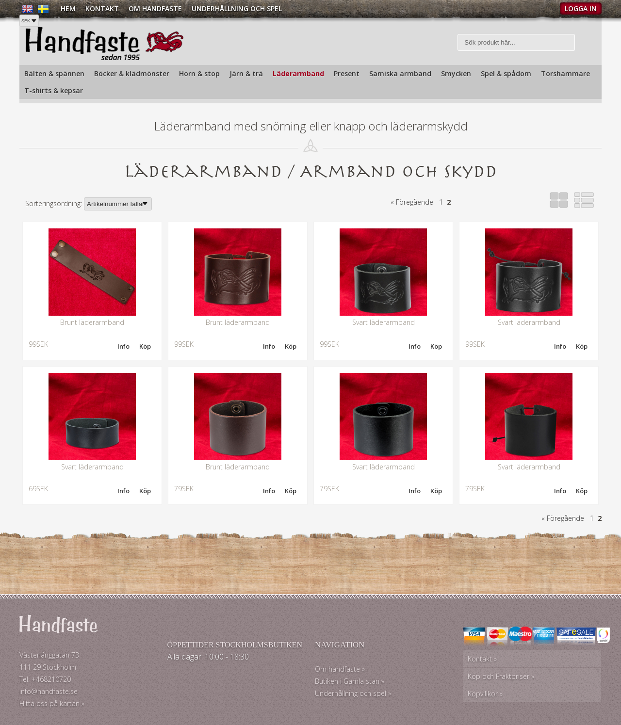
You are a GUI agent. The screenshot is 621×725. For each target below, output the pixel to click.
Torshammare (565, 73)
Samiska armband (400, 73)
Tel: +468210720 (45, 679)
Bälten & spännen (54, 73)
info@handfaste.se (48, 691)
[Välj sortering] (118, 203)
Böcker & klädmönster (131, 73)
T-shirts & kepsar (53, 90)
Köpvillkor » (485, 693)
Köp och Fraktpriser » (501, 676)
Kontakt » (482, 658)
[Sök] (516, 42)
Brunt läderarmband (92, 322)
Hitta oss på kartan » (51, 703)
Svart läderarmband (383, 322)
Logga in (581, 8)
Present (347, 73)
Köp (145, 346)
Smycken (456, 73)
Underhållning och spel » (353, 693)
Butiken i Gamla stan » (349, 681)
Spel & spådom (506, 73)
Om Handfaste (155, 8)
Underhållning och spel (237, 8)
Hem (68, 8)
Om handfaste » (340, 669)
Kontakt (102, 8)
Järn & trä (246, 73)
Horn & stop (199, 73)
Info (123, 346)
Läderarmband (298, 73)
